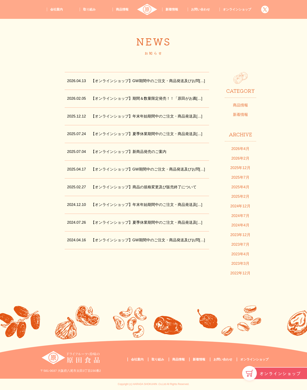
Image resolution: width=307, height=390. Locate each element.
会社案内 (56, 9)
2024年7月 (240, 216)
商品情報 (122, 9)
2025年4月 (240, 187)
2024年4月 (240, 225)
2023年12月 (240, 235)
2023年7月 (240, 244)
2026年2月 (240, 158)
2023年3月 (240, 263)
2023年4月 (240, 254)
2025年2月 (240, 196)
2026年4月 (240, 149)
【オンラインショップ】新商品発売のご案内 (128, 152)
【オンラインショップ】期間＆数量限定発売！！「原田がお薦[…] (146, 98)
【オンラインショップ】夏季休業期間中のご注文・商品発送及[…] (146, 134)
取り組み (89, 9)
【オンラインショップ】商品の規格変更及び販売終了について (144, 187)
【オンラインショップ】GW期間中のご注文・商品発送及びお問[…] (148, 81)
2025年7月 (240, 177)
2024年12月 (240, 206)
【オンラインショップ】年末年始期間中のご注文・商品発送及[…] (146, 116)
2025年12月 (240, 168)
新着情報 (172, 9)
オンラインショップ (280, 373)
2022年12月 (240, 273)
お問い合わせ (200, 9)
